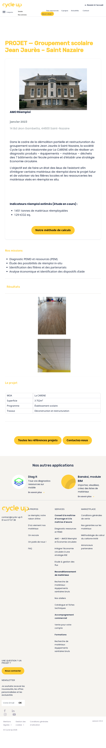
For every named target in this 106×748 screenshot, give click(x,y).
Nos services (22, 15)
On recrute (33, 535)
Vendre (20, 11)
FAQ (30, 548)
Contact (86, 11)
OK (20, 702)
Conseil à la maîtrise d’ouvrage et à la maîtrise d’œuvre (65, 518)
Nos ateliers (60, 598)
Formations (61, 634)
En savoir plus (36, 492)
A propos (64, 11)
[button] (53, 250)
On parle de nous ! (37, 541)
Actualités (75, 11)
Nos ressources (52, 11)
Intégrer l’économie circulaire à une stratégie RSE (64, 552)
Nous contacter (13, 670)
